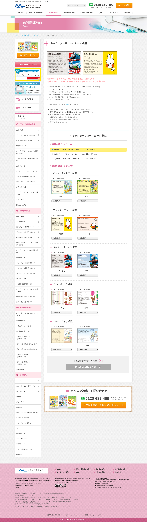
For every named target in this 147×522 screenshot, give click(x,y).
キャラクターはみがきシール (25, 263)
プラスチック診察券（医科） (25, 135)
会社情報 (85, 515)
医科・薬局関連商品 (36, 12)
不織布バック (20, 444)
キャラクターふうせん (23, 423)
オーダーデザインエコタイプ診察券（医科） (27, 152)
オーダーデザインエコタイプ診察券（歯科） (27, 244)
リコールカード (21, 221)
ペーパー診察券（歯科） (24, 237)
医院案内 (19, 454)
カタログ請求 (125, 5)
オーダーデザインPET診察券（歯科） (27, 251)
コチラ (67, 104)
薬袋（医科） (20, 130)
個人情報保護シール (23, 331)
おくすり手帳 (20, 166)
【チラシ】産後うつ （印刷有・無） (26, 338)
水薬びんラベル (21, 146)
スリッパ (19, 428)
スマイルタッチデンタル (24, 302)
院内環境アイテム (22, 433)
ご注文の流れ (113, 12)
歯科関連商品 (53, 12)
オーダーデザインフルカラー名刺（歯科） (27, 290)
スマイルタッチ (21, 200)
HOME (20, 12)
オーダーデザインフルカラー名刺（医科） (27, 193)
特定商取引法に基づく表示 (54, 515)
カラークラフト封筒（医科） (25, 182)
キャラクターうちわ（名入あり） (27, 412)
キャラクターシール (23, 417)
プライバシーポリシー (72, 515)
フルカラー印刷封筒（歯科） (25, 268)
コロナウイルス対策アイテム (25, 386)
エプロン (19, 407)
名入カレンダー (21, 391)
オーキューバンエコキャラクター (27, 171)
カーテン (19, 396)
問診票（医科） (21, 205)
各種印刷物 (20, 369)
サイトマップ (96, 515)
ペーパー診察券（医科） (24, 140)
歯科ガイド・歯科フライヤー (25, 227)
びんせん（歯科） (22, 278)
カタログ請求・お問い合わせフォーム (103, 405)
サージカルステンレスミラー (25, 296)
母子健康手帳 (20, 321)
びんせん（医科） (22, 187)
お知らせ (126, 12)
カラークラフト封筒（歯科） (25, 273)
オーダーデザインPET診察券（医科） (27, 160)
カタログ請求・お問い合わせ (27, 55)
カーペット (20, 381)
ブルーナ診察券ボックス (24, 449)
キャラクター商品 (86, 12)
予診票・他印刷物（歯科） (25, 284)
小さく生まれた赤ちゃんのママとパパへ (27, 314)
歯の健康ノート (21, 257)
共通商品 (23, 375)
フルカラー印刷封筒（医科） (25, 176)
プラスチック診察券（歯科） (25, 232)
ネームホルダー (21, 439)
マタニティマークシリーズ (25, 326)
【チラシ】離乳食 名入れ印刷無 (26, 344)
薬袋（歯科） (20, 216)
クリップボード (21, 402)
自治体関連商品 (69, 12)
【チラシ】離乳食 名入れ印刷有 (26, 349)
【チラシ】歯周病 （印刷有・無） (26, 356)
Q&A (100, 12)
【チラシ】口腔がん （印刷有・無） (26, 363)
